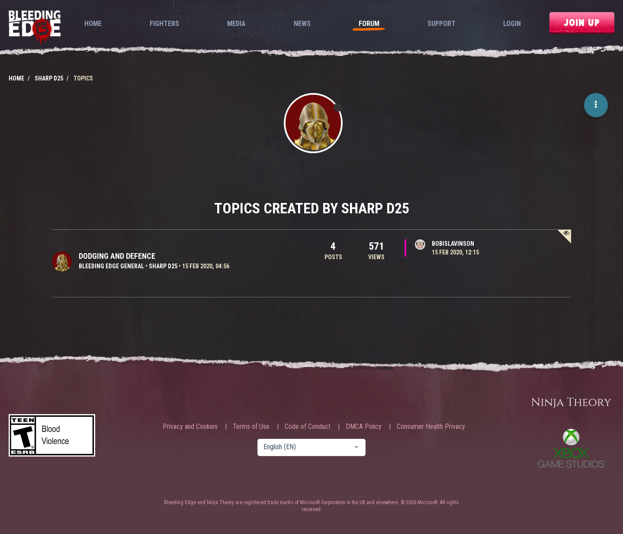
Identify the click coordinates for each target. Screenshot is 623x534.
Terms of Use (251, 426)
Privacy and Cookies (190, 426)
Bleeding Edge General (111, 266)
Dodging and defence (117, 256)
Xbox (571, 448)
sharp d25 (163, 266)
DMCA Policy (364, 426)
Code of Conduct (308, 426)
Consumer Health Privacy (431, 426)
